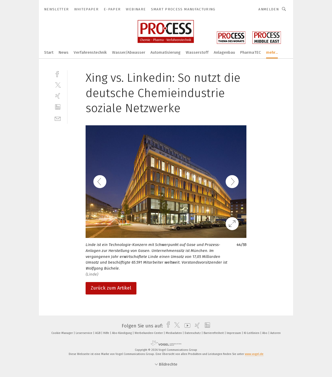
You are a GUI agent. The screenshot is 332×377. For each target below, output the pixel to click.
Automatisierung (165, 52)
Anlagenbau (224, 52)
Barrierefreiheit (214, 333)
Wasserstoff (197, 52)
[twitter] (57, 84)
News (63, 52)
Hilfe (106, 333)
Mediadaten (174, 333)
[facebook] (57, 73)
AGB (98, 333)
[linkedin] (57, 107)
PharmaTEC (250, 52)
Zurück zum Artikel (111, 288)
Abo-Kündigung (122, 333)
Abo (265, 333)
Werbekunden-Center (149, 333)
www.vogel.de (254, 354)
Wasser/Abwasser (128, 52)
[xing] (57, 96)
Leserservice (84, 333)
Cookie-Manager (62, 333)
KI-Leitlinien (252, 333)
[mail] (57, 118)
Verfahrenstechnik (90, 52)
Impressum (234, 333)
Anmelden (268, 9)
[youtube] (186, 326)
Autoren (275, 333)
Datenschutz (193, 333)
